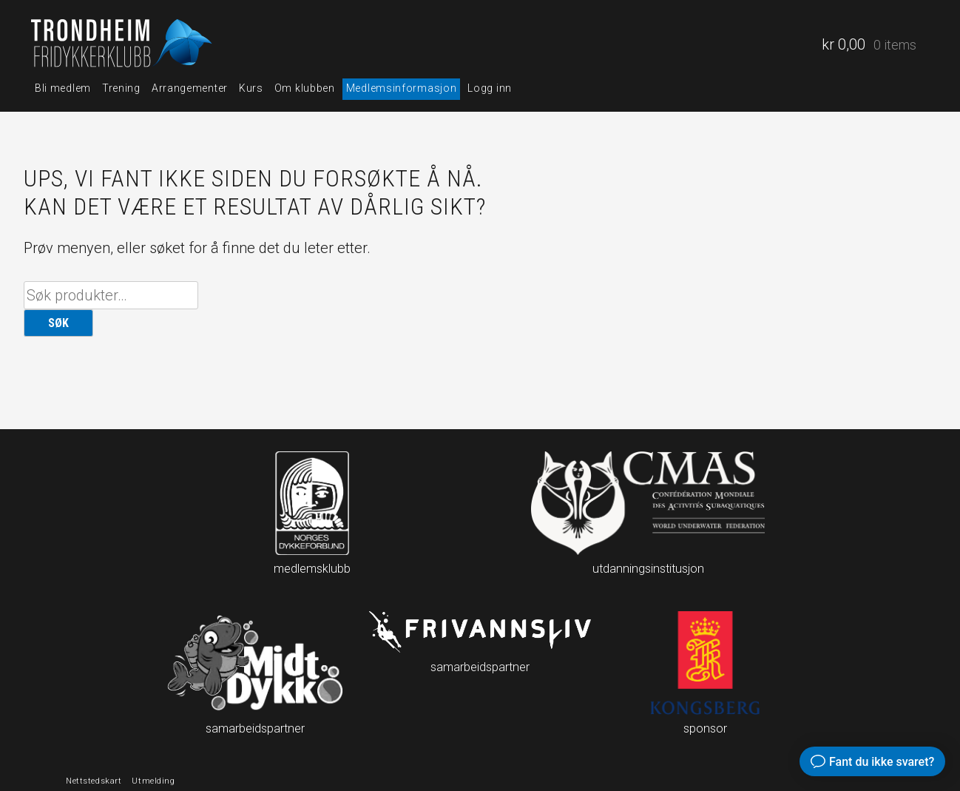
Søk (58, 323)
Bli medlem (63, 88)
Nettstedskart (93, 780)
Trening (121, 88)
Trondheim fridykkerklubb (123, 45)
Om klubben (304, 88)
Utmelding (153, 780)
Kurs (251, 88)
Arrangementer (190, 88)
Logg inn (489, 88)
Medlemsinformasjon (401, 88)
